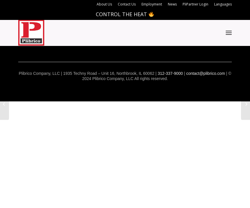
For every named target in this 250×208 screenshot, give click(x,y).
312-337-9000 (170, 73)
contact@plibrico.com (205, 73)
